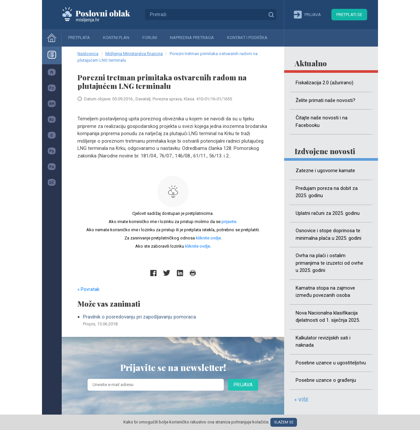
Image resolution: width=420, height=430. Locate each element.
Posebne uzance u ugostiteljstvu (331, 363)
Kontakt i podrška (247, 37)
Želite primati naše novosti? (325, 100)
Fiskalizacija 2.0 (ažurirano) (324, 83)
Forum (149, 37)
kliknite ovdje (208, 237)
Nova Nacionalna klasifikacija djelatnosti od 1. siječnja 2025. (328, 316)
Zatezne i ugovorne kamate (325, 171)
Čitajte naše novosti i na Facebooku (321, 121)
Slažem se (283, 422)
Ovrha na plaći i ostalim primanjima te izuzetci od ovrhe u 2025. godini (329, 263)
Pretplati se (349, 14)
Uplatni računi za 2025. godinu (328, 213)
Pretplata (79, 37)
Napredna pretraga (192, 37)
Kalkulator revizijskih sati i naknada (323, 341)
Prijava (243, 385)
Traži (271, 14)
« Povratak (88, 289)
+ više (301, 400)
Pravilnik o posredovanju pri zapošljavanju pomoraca (175, 320)
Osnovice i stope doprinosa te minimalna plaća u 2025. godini (328, 234)
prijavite (228, 221)
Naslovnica (87, 53)
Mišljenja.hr (101, 14)
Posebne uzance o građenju (326, 380)
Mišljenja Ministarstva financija (134, 53)
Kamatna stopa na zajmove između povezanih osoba (325, 291)
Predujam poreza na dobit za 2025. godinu (327, 192)
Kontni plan (116, 37)
